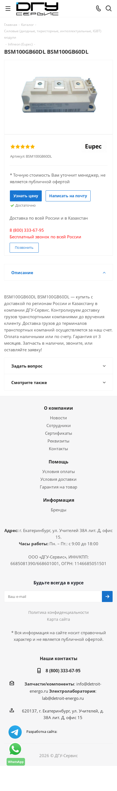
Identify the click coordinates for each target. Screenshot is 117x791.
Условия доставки (58, 479)
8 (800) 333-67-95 (63, 671)
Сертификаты (58, 433)
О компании (58, 408)
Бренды (58, 509)
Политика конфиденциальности (58, 612)
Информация (58, 500)
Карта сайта (58, 619)
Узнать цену (25, 195)
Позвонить (24, 247)
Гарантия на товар (58, 487)
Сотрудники (58, 425)
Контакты (58, 448)
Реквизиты (58, 441)
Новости (58, 417)
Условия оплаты (58, 471)
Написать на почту (68, 195)
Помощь (58, 462)
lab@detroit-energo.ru (63, 698)
